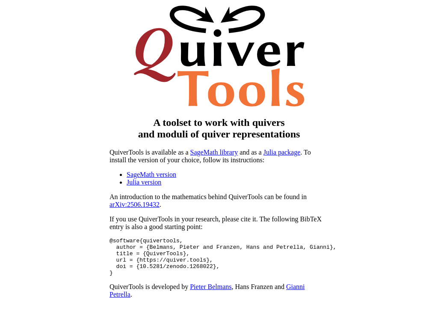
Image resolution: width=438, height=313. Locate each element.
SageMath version (151, 174)
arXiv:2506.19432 (135, 204)
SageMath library (214, 152)
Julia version (144, 182)
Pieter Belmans (210, 294)
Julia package (282, 152)
